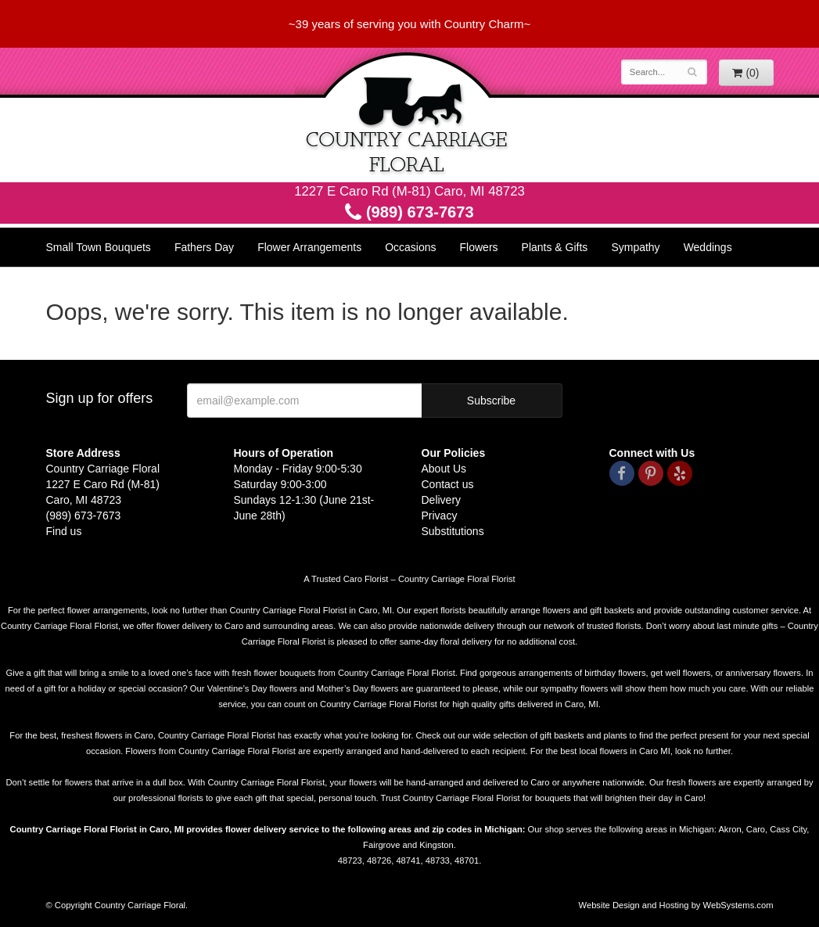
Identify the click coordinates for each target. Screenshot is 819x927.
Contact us (448, 484)
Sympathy (635, 247)
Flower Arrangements (309, 247)
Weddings (708, 247)
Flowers (479, 247)
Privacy (440, 515)
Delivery (442, 500)
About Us (444, 468)
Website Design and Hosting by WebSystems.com (676, 905)
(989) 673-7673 (409, 212)
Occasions (410, 247)
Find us (64, 531)
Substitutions (453, 531)
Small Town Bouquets (98, 247)
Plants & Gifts (555, 247)
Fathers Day (204, 247)
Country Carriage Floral (410, 115)
